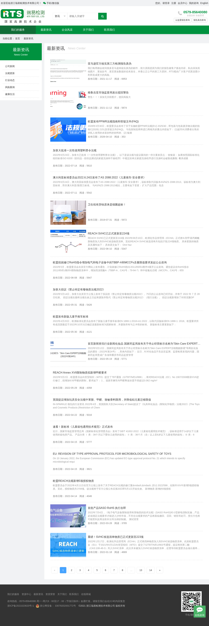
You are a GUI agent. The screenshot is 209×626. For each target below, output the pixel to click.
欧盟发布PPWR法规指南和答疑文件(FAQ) (113, 121)
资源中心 (26, 594)
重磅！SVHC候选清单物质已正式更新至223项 (116, 536)
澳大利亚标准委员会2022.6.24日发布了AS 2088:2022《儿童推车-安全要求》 (99, 177)
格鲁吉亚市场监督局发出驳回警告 (108, 92)
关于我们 (88, 29)
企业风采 (67, 29)
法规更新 (10, 73)
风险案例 (10, 87)
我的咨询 (194, 3)
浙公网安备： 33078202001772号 (58, 605)
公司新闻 (10, 66)
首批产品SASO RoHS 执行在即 (107, 507)
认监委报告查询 (182, 20)
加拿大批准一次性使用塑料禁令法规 (74, 150)
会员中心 (182, 3)
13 (140, 570)
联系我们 (109, 29)
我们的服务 (18, 29)
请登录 (166, 3)
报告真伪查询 (199, 20)
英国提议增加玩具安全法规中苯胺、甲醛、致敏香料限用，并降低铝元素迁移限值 (102, 399)
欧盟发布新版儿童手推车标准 (70, 316)
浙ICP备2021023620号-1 (20, 605)
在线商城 (86, 594)
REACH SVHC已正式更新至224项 (108, 233)
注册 (173, 3)
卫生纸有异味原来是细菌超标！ (107, 204)
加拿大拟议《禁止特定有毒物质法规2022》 (79, 289)
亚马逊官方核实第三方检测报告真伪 (109, 63)
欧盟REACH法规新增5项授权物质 (73, 480)
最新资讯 (46, 29)
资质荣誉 (50, 594)
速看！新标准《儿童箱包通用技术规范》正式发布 (83, 426)
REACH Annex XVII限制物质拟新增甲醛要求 (80, 372)
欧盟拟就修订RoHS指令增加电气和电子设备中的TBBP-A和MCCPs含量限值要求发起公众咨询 (110, 262)
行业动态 (10, 80)
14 (150, 570)
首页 (17, 38)
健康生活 (10, 94)
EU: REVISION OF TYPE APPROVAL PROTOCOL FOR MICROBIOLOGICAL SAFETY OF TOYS (112, 453)
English (204, 3)
